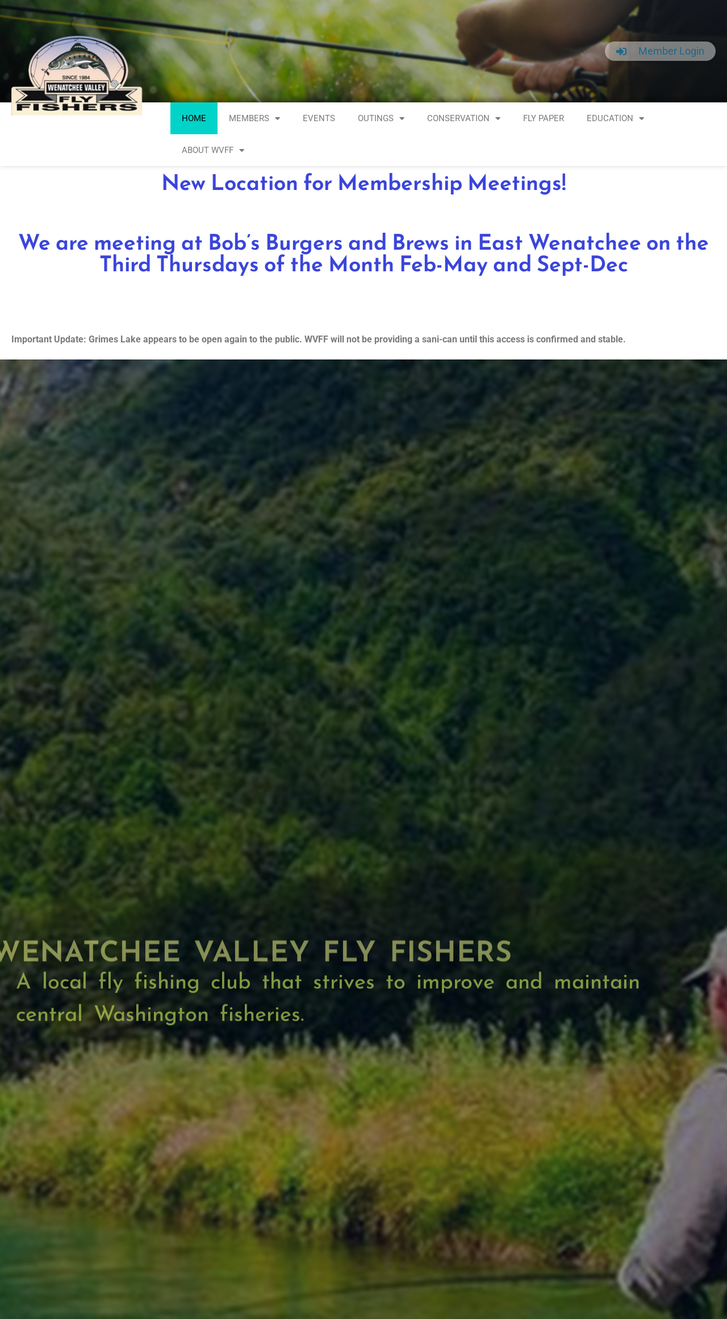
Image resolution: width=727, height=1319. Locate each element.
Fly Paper (543, 118)
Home (194, 118)
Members (254, 119)
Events (319, 118)
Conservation (463, 119)
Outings (381, 119)
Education (615, 119)
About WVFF (213, 150)
